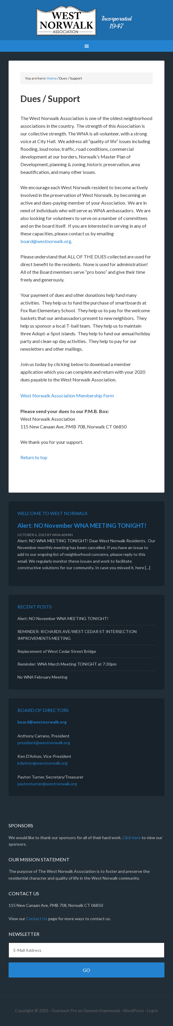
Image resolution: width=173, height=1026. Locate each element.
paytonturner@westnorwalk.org (47, 783)
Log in (152, 1010)
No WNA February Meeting (42, 676)
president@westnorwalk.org (43, 742)
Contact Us (36, 918)
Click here (131, 837)
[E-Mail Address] (86, 950)
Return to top (33, 457)
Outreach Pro (64, 1010)
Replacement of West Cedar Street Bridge (56, 651)
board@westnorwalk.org (45, 241)
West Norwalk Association (86, 20)
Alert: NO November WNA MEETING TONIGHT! (81, 525)
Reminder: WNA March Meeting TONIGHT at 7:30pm (67, 663)
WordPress (133, 1010)
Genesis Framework (101, 1010)
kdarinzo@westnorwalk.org (42, 763)
